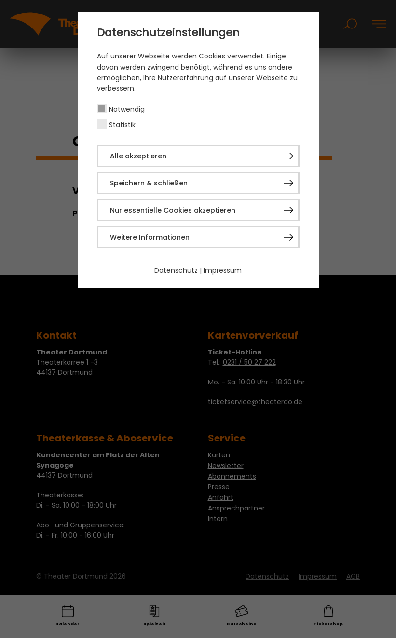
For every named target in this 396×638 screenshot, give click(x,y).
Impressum (223, 270)
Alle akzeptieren (138, 156)
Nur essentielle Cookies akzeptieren (172, 210)
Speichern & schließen (149, 183)
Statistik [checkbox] (122, 124)
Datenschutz (176, 270)
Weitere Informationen (150, 237)
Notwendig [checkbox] (127, 109)
